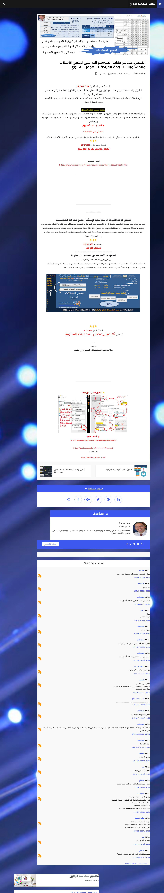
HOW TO (141, 595)
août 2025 (20, 246)
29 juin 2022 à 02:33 (141, 671)
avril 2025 (20, 253)
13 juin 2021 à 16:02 (141, 589)
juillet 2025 (20, 249)
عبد (142, 848)
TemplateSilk (15, 889)
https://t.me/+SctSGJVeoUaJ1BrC (103, 470)
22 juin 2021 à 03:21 (141, 631)
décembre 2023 (22, 256)
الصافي (141, 791)
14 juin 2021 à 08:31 (141, 602)
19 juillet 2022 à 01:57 (140, 758)
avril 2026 (20, 232)
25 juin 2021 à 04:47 (141, 645)
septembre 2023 (22, 261)
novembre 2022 (22, 266)
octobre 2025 (21, 241)
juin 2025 (20, 251)
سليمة (141, 581)
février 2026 (21, 234)
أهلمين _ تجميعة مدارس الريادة (35, 160)
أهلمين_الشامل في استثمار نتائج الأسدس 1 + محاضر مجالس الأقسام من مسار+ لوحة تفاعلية (34, 120)
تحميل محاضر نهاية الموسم (103, 165)
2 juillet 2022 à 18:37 (140, 704)
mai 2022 (20, 270)
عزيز (142, 778)
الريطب (141, 691)
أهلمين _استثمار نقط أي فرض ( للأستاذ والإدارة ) (35, 129)
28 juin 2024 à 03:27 (141, 823)
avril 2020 (20, 278)
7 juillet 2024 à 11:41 (141, 869)
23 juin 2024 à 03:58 (141, 798)
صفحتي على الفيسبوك (103, 144)
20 (102, 87)
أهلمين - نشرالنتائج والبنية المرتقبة (34, 166)
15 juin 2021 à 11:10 (141, 615)
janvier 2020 (21, 280)
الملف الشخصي (71, 556)
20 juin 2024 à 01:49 (141, 772)
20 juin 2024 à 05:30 (141, 785)
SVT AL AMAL (139, 677)
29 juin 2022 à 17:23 (141, 685)
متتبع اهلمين (139, 829)
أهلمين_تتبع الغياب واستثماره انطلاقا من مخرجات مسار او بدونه (34, 173)
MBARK (141, 764)
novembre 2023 (22, 258)
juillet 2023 (20, 263)
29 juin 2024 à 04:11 (141, 842)
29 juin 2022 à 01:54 (141, 658)
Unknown (140, 608)
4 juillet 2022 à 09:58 (140, 716)
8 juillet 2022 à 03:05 (140, 729)
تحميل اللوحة (103, 265)
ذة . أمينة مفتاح (138, 710)
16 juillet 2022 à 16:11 (140, 745)
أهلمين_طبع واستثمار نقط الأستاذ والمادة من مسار (34, 180)
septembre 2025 (22, 244)
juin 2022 (20, 268)
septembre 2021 (22, 275)
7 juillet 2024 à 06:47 (140, 855)
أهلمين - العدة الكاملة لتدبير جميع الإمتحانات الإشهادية (34, 111)
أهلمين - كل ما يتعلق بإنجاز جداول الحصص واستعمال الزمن (34, 136)
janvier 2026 (21, 236)
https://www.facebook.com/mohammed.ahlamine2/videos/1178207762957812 (103, 182)
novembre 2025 (22, 239)
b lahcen (140, 804)
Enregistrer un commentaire (135, 874)
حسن (142, 621)
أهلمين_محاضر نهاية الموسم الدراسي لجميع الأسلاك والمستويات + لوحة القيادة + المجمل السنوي (33, 152)
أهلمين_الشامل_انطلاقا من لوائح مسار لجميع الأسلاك (35, 144)
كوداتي (25, 889)
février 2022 (21, 273)
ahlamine (140, 87)
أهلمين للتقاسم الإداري (141, 3)
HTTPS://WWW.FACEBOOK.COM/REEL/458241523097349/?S (103, 453)
